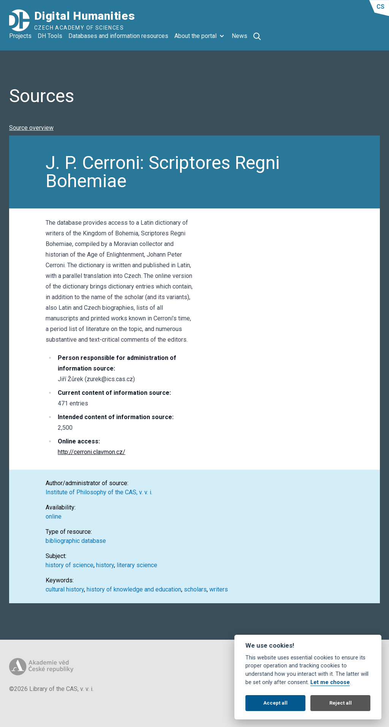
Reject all (340, 703)
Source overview (31, 127)
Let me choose (330, 682)
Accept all (275, 703)
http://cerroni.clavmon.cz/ (91, 452)
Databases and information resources (118, 35)
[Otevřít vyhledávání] (257, 36)
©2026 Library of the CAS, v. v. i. (51, 688)
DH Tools (50, 35)
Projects (20, 35)
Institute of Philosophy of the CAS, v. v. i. (99, 492)
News (239, 35)
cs (380, 6)
